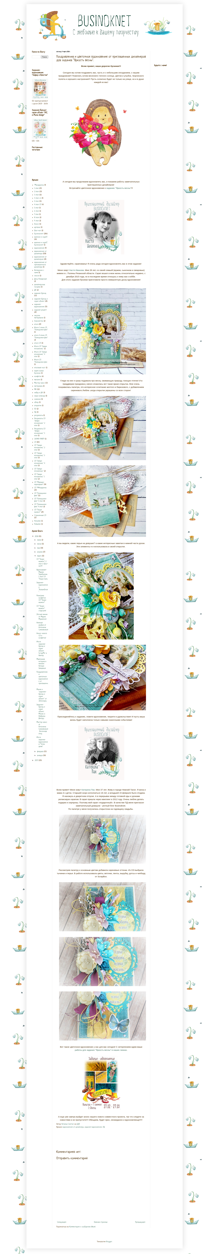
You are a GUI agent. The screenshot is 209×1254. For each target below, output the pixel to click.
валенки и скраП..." (41, 237)
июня (39, 544)
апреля (40, 552)
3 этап (36, 195)
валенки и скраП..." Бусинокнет (41, 244)
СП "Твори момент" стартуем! (41, 608)
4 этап (36, 201)
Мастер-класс (39, 383)
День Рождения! (40, 279)
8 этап (36, 217)
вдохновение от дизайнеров (40, 258)
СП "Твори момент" (38, 511)
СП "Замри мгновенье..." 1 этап (39, 476)
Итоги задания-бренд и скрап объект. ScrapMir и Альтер (42, 649)
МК (35, 389)
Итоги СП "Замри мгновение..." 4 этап (40, 354)
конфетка (37, 376)
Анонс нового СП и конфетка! (42, 635)
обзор (36, 402)
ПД (104, 1127)
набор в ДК (38, 393)
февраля (40, 752)
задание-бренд (40, 293)
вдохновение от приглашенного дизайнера (40, 264)
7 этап (36, 214)
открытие (37, 406)
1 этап (36, 188)
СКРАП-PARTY (39, 439)
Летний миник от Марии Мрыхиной (42, 616)
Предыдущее (140, 1222)
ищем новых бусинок (39, 372)
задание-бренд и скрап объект (41, 300)
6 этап (36, 211)
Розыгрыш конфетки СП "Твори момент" (41, 599)
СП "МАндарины (40, 488)
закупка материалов (38, 317)
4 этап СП (37, 205)
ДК (35, 290)
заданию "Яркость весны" (118, 188)
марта (39, 556)
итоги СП (37, 343)
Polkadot (37, 524)
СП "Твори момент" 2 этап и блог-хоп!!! (42, 562)
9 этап (36, 221)
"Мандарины (39, 185)
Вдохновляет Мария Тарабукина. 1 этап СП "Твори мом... (42, 574)
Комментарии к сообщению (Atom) (82, 1227)
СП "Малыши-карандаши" (39, 483)
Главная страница (100, 1222)
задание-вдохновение (93, 1127)
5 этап (36, 208)
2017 (37, 760)
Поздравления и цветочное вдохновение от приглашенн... (42, 679)
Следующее (61, 1222)
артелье (37, 227)
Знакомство (38, 321)
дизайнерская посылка (39, 286)
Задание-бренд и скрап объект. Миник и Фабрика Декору (41, 712)
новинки (37, 399)
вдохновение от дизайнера (73, 1127)
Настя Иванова (76, 270)
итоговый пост (39, 368)
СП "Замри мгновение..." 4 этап (39, 463)
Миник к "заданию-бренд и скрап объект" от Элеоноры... (42, 695)
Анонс (36, 224)
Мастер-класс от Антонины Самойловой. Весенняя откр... (42, 728)
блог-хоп (37, 231)
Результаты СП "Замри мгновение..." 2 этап (39, 422)
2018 (37, 536)
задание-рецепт (40, 310)
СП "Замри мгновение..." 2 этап (39, 447)
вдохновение (39, 248)
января (40, 755)
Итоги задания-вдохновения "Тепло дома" (42, 742)
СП (35, 442)
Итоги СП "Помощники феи (40, 361)
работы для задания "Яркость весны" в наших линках (101, 1050)
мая (38, 548)
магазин (37, 380)
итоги (36, 324)
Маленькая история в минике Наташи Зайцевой (41, 663)
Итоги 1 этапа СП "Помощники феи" (41, 329)
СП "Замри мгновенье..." (38, 470)
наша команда (39, 396)
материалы (38, 386)
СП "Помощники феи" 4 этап (40, 505)
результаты (38, 415)
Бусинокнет (38, 234)
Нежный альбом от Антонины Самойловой (42, 626)
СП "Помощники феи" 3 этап (40, 500)
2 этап (36, 192)
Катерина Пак (88, 790)
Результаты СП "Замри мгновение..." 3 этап (39, 432)
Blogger (109, 1242)
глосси (36, 276)
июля (39, 540)
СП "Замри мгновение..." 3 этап (39, 455)
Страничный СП (40, 515)
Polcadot (37, 521)
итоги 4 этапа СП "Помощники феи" (41, 336)
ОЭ (35, 409)
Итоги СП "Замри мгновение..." (40, 347)
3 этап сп (37, 198)
